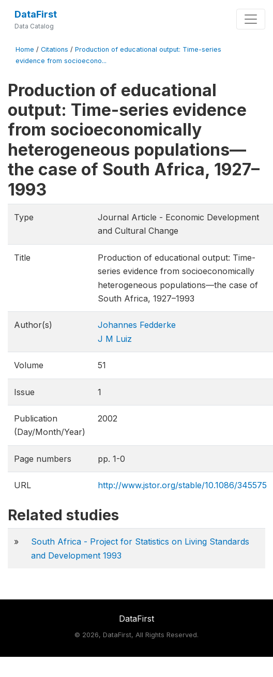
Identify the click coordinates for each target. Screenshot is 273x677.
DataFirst (35, 14)
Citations (54, 49)
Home (25, 49)
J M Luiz (115, 339)
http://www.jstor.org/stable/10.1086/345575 (182, 485)
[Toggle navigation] (250, 19)
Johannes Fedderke (137, 325)
